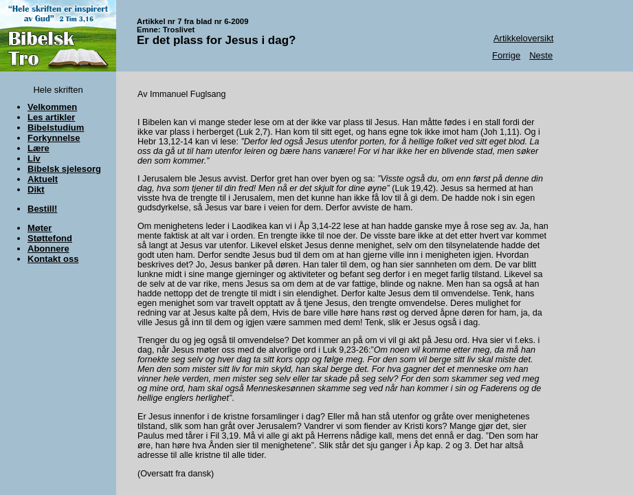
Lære (38, 148)
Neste (541, 55)
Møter (39, 228)
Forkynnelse (53, 138)
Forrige (506, 55)
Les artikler (51, 117)
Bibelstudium (55, 127)
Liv (34, 158)
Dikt (36, 189)
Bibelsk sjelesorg (64, 169)
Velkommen (52, 107)
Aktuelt (42, 179)
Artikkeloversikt (523, 38)
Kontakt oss (52, 259)
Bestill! (42, 209)
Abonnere (48, 248)
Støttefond (49, 238)
